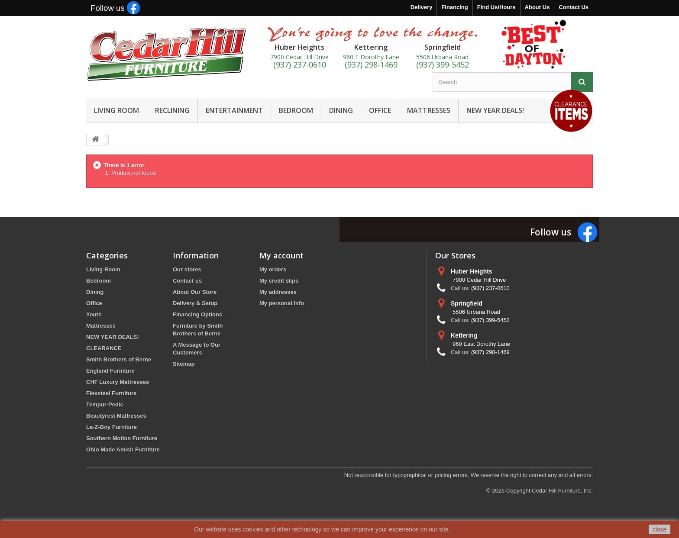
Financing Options (197, 314)
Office (94, 303)
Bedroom (98, 280)
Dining (94, 292)
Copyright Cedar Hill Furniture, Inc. (549, 490)
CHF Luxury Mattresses (117, 382)
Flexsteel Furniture (111, 393)
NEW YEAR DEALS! (495, 110)
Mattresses (101, 325)
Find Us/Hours (496, 7)
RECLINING (172, 110)
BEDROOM (296, 110)
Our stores (187, 269)
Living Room (103, 269)
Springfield (466, 303)
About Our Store (195, 292)
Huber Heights (471, 271)
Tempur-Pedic (104, 404)
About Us (537, 7)
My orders (272, 269)
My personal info (281, 303)
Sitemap (184, 364)
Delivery (422, 7)
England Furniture (110, 370)
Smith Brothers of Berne (118, 359)
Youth (94, 314)
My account (281, 255)
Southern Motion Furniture (121, 438)
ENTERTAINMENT (234, 110)
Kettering (464, 335)
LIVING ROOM (116, 110)
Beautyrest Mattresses (116, 415)
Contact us (187, 280)
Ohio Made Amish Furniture (123, 449)
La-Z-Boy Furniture (111, 427)
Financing (454, 7)
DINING (341, 110)
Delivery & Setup (195, 303)
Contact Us (573, 7)
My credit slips (278, 280)
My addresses (278, 292)
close (660, 529)
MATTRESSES (428, 110)
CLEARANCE (104, 348)
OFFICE (380, 110)
